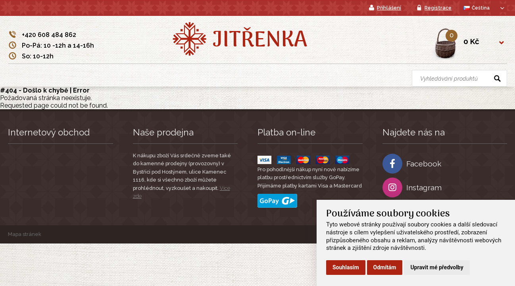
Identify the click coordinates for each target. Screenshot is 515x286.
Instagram (412, 187)
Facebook (412, 164)
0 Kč (471, 41)
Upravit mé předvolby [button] (436, 267)
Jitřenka (259, 40)
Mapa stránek (24, 234)
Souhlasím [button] (345, 267)
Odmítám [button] (384, 267)
